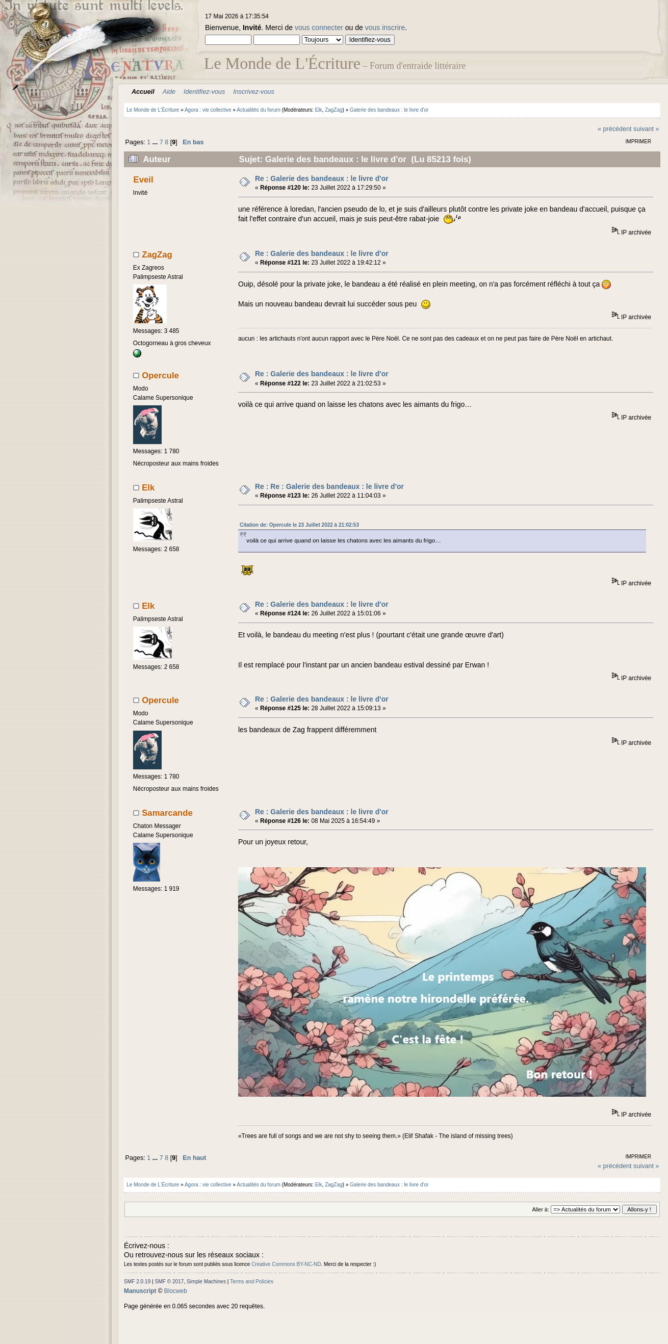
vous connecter (319, 27)
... (156, 142)
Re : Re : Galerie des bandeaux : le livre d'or (329, 486)
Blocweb (175, 1291)
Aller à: (540, 1209)
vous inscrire (385, 27)
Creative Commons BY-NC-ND (286, 1264)
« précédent (615, 129)
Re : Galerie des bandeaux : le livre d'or (322, 178)
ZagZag (333, 110)
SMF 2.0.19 (137, 1281)
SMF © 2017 (169, 1281)
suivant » (646, 129)
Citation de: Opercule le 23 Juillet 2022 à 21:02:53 (299, 525)
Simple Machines (206, 1281)
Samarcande (167, 813)
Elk (318, 110)
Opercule (160, 375)
